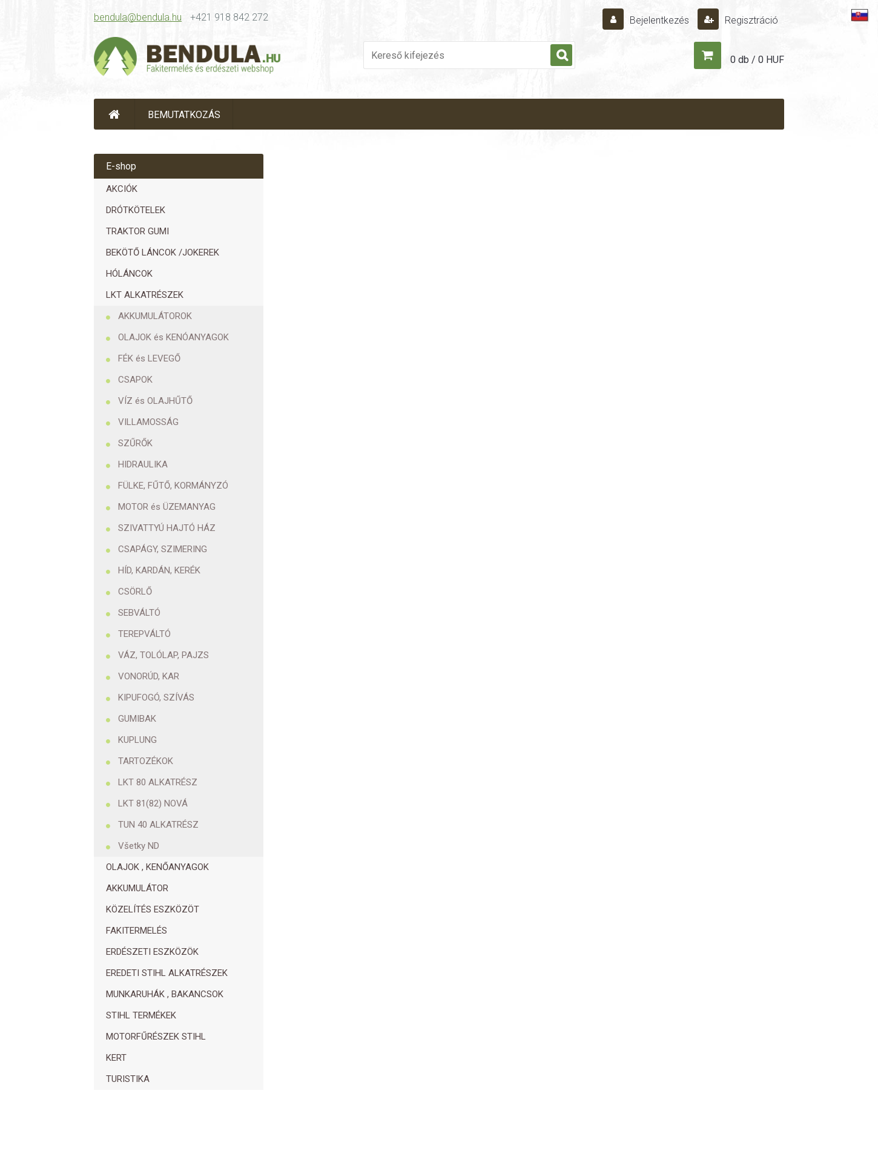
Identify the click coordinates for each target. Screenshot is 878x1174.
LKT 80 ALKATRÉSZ (157, 782)
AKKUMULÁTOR (137, 888)
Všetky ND (138, 845)
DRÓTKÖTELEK (135, 210)
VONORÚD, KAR (148, 676)
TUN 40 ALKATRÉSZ (158, 824)
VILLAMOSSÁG (148, 422)
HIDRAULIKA (143, 464)
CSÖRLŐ (135, 591)
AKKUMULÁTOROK (155, 316)
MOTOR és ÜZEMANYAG (167, 506)
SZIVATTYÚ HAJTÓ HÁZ (167, 528)
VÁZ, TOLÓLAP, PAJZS (163, 655)
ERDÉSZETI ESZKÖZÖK (152, 951)
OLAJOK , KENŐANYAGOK (157, 867)
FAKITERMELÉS (136, 930)
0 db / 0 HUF (757, 59)
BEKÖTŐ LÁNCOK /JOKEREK (162, 252)
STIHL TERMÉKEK (141, 1015)
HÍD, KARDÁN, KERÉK (159, 570)
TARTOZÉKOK (145, 761)
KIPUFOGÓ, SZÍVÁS (156, 697)
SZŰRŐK (135, 443)
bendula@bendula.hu (138, 17)
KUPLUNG (137, 739)
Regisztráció (750, 20)
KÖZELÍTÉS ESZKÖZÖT (152, 909)
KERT (116, 1057)
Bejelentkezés (659, 20)
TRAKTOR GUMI (137, 231)
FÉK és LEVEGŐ (149, 358)
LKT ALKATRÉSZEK (144, 294)
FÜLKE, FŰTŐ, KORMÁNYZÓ (173, 485)
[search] (561, 55)
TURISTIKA (128, 1078)
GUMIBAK (137, 718)
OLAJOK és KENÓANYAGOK (173, 337)
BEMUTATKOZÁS (184, 114)
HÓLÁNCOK (129, 273)
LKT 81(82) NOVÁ (153, 803)
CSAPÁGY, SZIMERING (162, 549)
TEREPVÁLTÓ (144, 633)
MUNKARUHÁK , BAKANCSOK (164, 994)
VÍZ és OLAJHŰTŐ (155, 400)
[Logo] (188, 58)
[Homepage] (114, 114)
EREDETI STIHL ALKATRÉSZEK (167, 973)
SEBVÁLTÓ (139, 612)
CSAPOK (135, 379)
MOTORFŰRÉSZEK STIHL (156, 1036)
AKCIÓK (121, 188)
